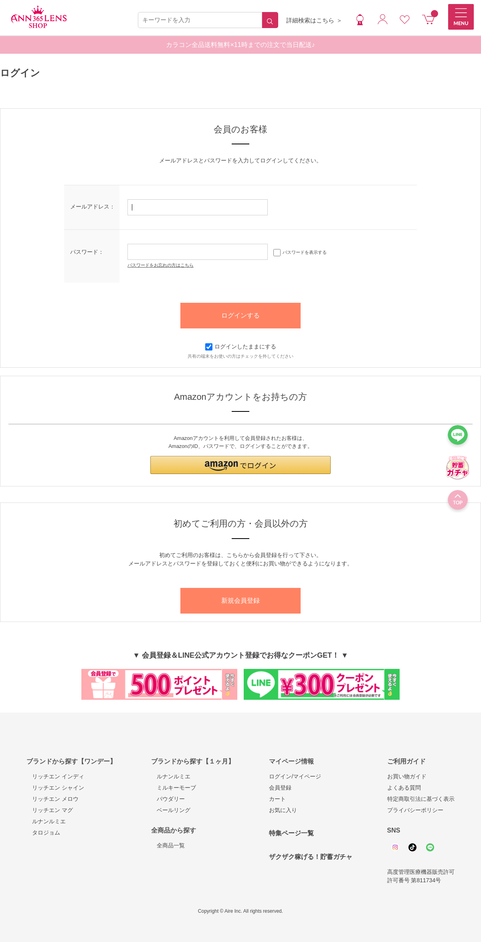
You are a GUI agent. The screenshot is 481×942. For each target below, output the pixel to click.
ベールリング (170, 810)
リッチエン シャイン (55, 787)
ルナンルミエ (46, 821)
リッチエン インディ (55, 776)
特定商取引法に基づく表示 (421, 799)
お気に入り (283, 810)
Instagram (395, 847)
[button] (240, 465)
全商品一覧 (168, 845)
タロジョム (43, 832)
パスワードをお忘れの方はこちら (160, 265)
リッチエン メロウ (52, 799)
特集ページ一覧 (291, 833)
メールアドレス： (92, 206)
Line (430, 847)
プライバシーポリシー (415, 810)
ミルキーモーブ (173, 787)
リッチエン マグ (49, 810)
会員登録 (280, 787)
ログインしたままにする (240, 346)
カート (277, 799)
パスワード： (87, 252)
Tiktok (412, 847)
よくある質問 (404, 787)
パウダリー (168, 799)
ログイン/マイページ (295, 776)
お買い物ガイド (406, 776)
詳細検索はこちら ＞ (314, 20)
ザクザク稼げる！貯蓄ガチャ (310, 856)
